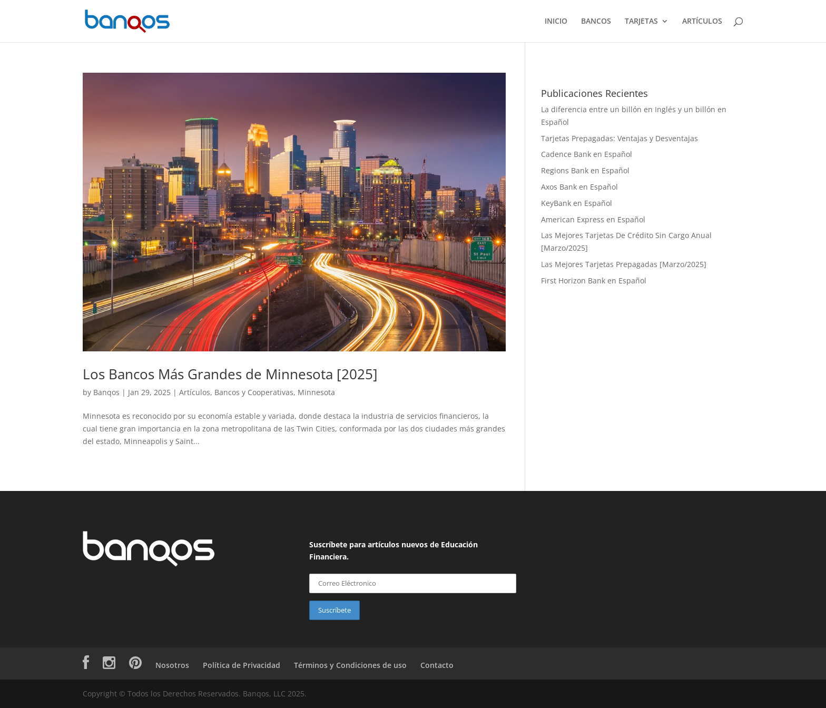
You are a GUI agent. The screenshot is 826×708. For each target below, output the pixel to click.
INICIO (556, 21)
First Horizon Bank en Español (593, 281)
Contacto (437, 665)
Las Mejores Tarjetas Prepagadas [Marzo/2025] (623, 264)
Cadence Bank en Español (586, 154)
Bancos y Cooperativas (253, 392)
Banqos (106, 392)
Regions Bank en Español (585, 170)
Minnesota (316, 392)
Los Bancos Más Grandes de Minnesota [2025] (230, 374)
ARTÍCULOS (702, 21)
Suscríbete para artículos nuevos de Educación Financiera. (393, 550)
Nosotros (172, 665)
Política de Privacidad (241, 665)
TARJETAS (641, 21)
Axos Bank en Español (579, 187)
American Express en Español (593, 219)
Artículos (194, 392)
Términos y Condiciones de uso (350, 665)
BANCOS (596, 21)
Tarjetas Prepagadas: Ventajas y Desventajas (619, 138)
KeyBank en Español (576, 203)
